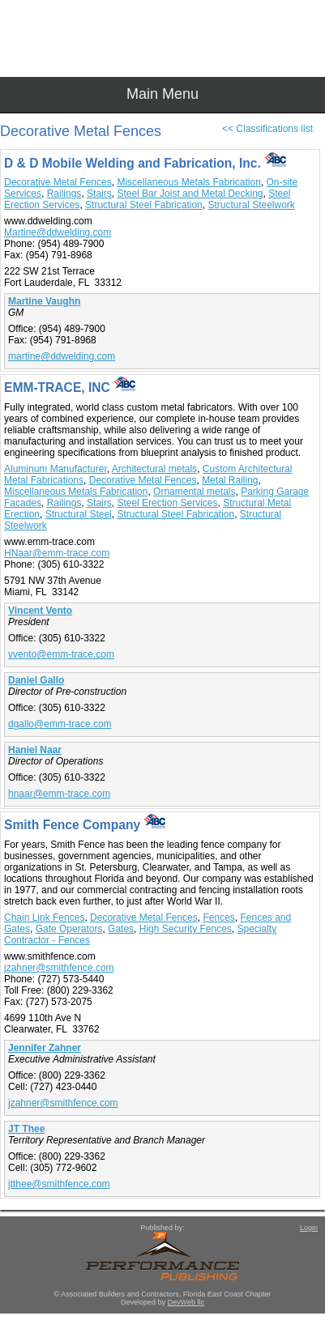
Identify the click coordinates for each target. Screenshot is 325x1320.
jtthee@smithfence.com (59, 1184)
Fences (218, 917)
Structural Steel (78, 514)
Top (305, 1279)
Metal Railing (230, 480)
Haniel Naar (35, 750)
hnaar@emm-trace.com (59, 793)
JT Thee (26, 1129)
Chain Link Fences (44, 917)
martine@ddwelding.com (61, 356)
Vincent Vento (40, 610)
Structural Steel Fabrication (144, 205)
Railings (64, 193)
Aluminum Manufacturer (55, 469)
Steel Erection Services (167, 503)
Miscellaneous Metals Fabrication (188, 182)
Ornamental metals (194, 491)
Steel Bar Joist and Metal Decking (190, 193)
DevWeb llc (186, 1302)
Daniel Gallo (36, 680)
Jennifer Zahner (44, 1048)
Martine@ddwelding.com (57, 232)
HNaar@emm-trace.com (56, 553)
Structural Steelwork (250, 205)
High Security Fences (185, 929)
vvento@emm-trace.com (61, 654)
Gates (121, 929)
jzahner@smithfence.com (59, 967)
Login (309, 1228)
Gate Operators (69, 929)
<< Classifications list (267, 128)
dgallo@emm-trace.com (60, 724)
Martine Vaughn (44, 301)
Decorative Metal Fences (58, 182)
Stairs (99, 193)
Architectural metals (154, 469)
